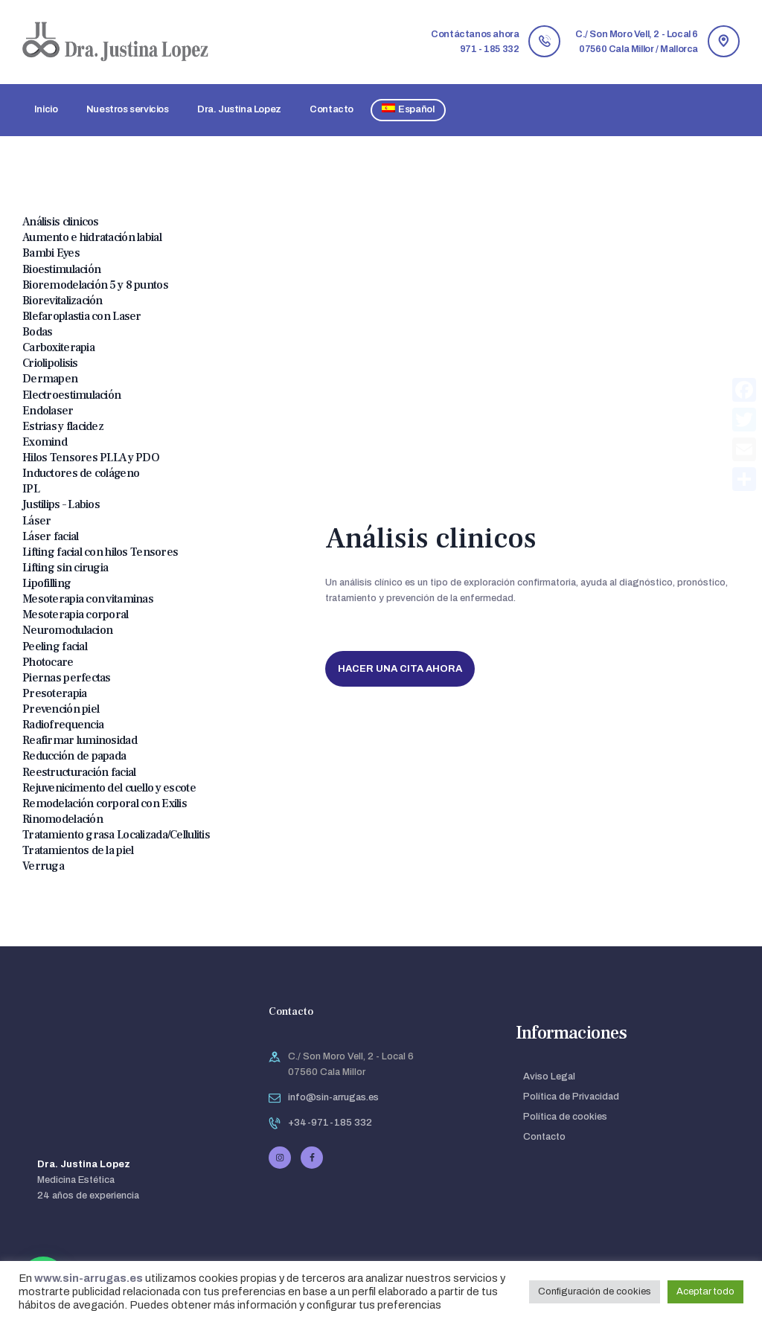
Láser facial (50, 536)
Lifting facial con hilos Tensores (100, 552)
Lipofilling (46, 583)
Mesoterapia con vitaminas (87, 598)
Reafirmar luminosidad (79, 740)
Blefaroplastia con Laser (81, 316)
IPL (30, 488)
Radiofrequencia (62, 724)
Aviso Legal (549, 1076)
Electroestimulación (71, 395)
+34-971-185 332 (330, 1122)
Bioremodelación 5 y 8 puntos (95, 284)
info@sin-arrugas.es (333, 1097)
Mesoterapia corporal (75, 614)
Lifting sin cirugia (65, 567)
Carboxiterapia (58, 347)
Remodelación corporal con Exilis (104, 803)
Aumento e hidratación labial (91, 237)
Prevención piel (60, 709)
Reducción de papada (74, 755)
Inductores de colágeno (80, 473)
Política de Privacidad (571, 1096)
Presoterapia (54, 693)
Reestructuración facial (78, 772)
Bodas (37, 331)
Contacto (544, 1137)
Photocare (48, 662)
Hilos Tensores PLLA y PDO (90, 457)
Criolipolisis (50, 363)
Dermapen (49, 378)
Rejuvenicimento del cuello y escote (109, 787)
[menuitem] (408, 110)
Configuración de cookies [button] (594, 1291)
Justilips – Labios (61, 504)
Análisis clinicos (60, 221)
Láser (36, 520)
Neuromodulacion (67, 630)
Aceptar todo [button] (705, 1291)
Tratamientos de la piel (77, 850)
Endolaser (48, 410)
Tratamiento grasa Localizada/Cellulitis (116, 834)
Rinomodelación (62, 819)
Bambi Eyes (51, 253)
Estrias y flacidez (62, 426)
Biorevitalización (62, 300)
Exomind (44, 441)
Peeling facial (54, 646)
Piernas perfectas (66, 677)
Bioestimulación (61, 269)
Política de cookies (565, 1116)
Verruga (43, 866)
